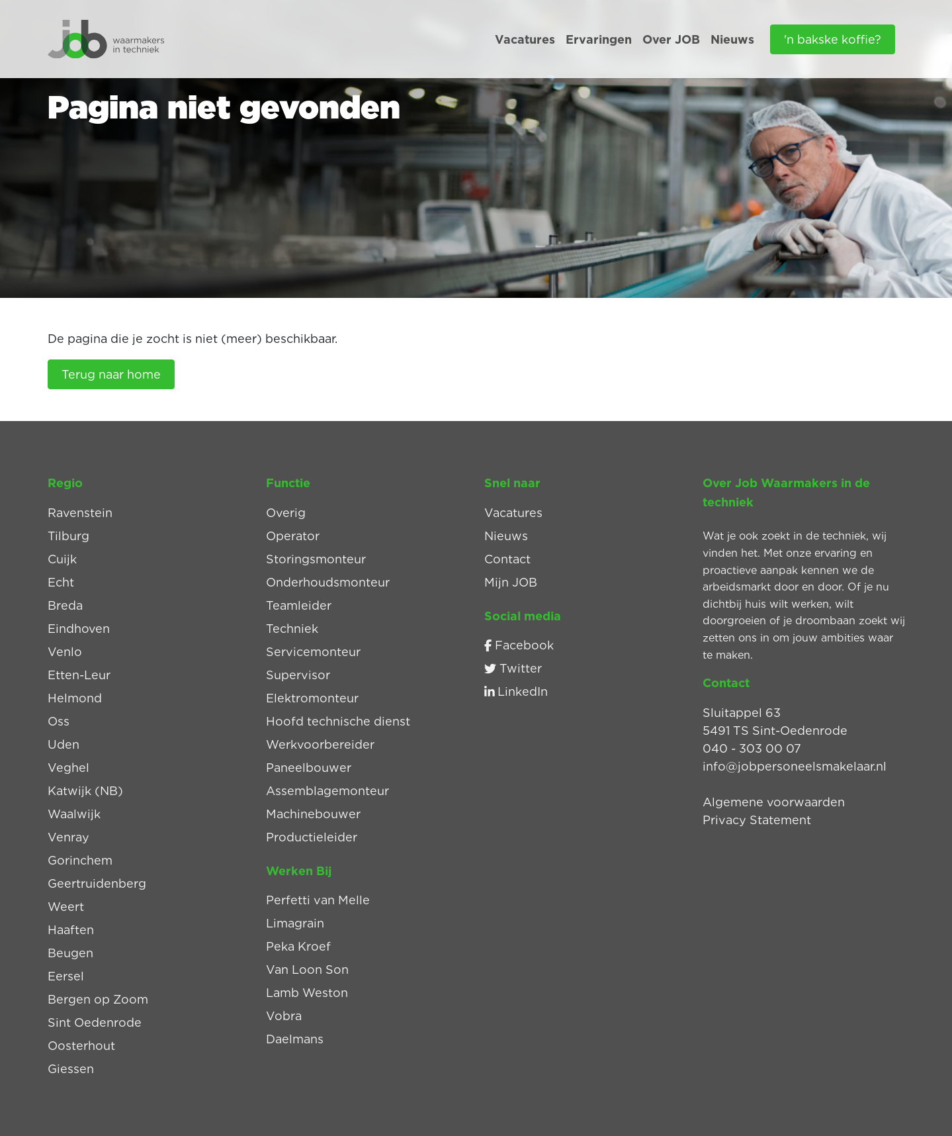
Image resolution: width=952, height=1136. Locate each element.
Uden (63, 744)
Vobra (284, 1016)
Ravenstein (80, 513)
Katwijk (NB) (85, 791)
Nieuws (732, 39)
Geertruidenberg (97, 883)
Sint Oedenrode (95, 1022)
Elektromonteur (312, 698)
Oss (58, 721)
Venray (68, 837)
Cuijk (62, 559)
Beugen (70, 953)
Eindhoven (79, 629)
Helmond (75, 698)
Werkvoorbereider (320, 744)
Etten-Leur (79, 675)
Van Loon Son (307, 969)
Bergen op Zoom (98, 999)
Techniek (292, 629)
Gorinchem (80, 860)
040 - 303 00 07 (752, 748)
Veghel (68, 768)
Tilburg (68, 536)
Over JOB (671, 39)
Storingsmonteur (316, 559)
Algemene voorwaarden (774, 802)
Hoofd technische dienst (338, 721)
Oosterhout (81, 1046)
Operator (293, 536)
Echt (61, 582)
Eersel (66, 976)
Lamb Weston (307, 993)
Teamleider (298, 605)
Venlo (65, 652)
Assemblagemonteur (327, 791)
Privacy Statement (757, 820)
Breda (65, 605)
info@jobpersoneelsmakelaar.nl (795, 766)
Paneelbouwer (308, 768)
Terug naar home (111, 374)
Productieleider (311, 837)
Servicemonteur (313, 652)
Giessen (71, 1069)
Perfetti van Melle (318, 900)
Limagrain (295, 923)
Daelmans (295, 1039)
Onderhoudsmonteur (328, 582)
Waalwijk (74, 814)
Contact (507, 559)
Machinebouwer (313, 814)
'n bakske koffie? (832, 39)
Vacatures (525, 39)
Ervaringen (599, 39)
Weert (66, 907)
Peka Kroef (298, 946)
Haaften (71, 930)
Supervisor (298, 675)
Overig (286, 513)
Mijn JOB (510, 582)
